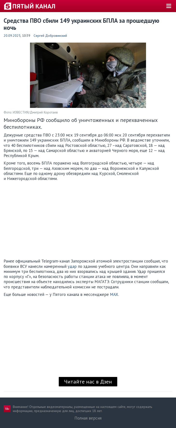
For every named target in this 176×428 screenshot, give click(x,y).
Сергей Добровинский (50, 35)
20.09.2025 (12, 35)
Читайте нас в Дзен (88, 381)
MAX (114, 294)
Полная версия (88, 418)
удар (72, 266)
